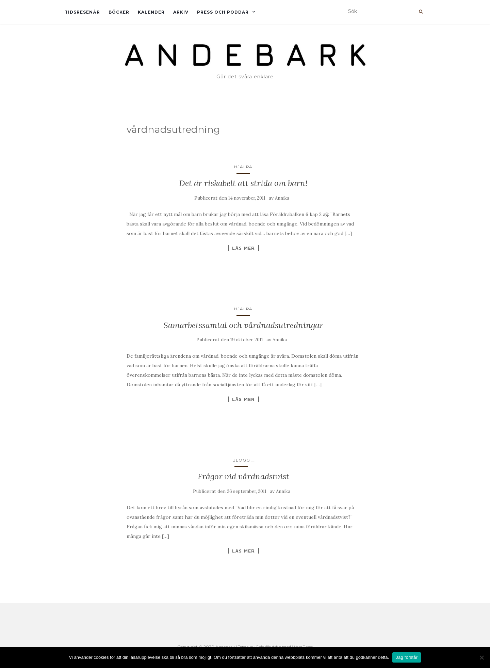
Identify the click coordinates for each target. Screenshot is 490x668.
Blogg (241, 460)
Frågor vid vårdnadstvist (243, 476)
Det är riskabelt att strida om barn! (243, 183)
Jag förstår (407, 657)
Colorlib (263, 646)
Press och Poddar (223, 12)
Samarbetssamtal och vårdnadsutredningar (243, 325)
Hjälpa (243, 166)
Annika (282, 198)
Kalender (151, 12)
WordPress (302, 646)
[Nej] (481, 657)
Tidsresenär (82, 12)
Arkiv (181, 12)
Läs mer (243, 248)
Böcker (119, 12)
